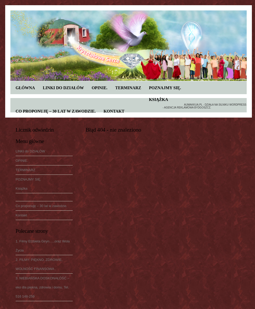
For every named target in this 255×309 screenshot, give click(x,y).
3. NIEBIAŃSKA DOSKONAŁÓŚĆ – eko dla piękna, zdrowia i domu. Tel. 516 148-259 (42, 287)
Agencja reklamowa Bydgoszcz (187, 107)
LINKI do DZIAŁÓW (63, 88)
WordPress (237, 104)
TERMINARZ (128, 88)
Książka (158, 99)
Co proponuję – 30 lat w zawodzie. (56, 111)
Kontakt (114, 111)
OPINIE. (100, 88)
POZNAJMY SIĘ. (165, 88)
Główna (25, 88)
